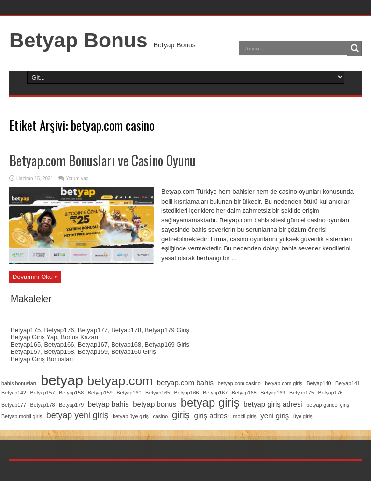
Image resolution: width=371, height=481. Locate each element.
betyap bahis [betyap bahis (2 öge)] (108, 404)
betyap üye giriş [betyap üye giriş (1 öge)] (131, 416)
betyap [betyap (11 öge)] (62, 380)
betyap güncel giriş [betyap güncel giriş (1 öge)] (327, 405)
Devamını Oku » (35, 276)
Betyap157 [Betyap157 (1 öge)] (42, 392)
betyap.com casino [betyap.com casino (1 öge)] (239, 383)
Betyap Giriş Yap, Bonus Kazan (54, 337)
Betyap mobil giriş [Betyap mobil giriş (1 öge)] (21, 416)
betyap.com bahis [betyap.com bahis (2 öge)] (185, 383)
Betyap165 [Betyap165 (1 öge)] (157, 392)
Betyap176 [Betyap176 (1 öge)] (330, 392)
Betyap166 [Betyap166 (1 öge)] (186, 392)
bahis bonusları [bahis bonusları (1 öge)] (18, 383)
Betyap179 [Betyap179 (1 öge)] (71, 405)
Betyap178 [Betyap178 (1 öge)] (42, 405)
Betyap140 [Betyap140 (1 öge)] (318, 383)
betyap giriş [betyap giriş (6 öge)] (210, 402)
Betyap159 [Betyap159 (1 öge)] (100, 392)
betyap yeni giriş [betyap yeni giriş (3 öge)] (77, 415)
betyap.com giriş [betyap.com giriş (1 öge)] (283, 383)
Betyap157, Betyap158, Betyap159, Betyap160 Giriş (83, 351)
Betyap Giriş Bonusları (42, 359)
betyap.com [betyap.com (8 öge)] (120, 381)
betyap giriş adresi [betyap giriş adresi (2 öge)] (272, 404)
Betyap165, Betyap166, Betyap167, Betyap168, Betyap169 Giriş (100, 344)
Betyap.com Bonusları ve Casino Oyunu (102, 160)
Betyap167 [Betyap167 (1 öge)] (215, 392)
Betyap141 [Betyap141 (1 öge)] (347, 383)
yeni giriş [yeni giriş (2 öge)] (274, 415)
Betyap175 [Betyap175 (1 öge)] (301, 392)
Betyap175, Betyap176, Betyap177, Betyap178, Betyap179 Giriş (100, 330)
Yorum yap (77, 178)
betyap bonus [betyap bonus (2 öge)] (154, 404)
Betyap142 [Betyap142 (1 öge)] (13, 392)
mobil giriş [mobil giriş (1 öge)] (245, 416)
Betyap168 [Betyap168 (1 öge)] (244, 392)
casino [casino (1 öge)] (160, 416)
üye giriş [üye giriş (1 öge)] (303, 416)
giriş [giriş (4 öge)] (181, 414)
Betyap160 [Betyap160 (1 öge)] (128, 392)
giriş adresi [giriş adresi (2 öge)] (211, 415)
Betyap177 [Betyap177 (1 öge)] (13, 405)
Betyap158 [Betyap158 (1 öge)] (71, 392)
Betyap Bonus (78, 40)
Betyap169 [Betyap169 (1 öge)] (272, 392)
